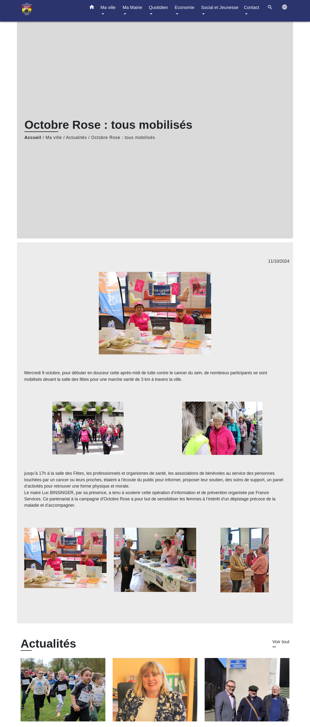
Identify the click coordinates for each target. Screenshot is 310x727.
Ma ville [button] (108, 7)
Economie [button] (184, 7)
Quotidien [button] (158, 7)
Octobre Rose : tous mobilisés (123, 137)
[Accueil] (51, 11)
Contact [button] (251, 7)
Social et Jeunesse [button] (219, 7)
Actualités (76, 137)
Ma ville (54, 137)
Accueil (32, 137)
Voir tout (280, 641)
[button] (92, 8)
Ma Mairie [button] (132, 7)
